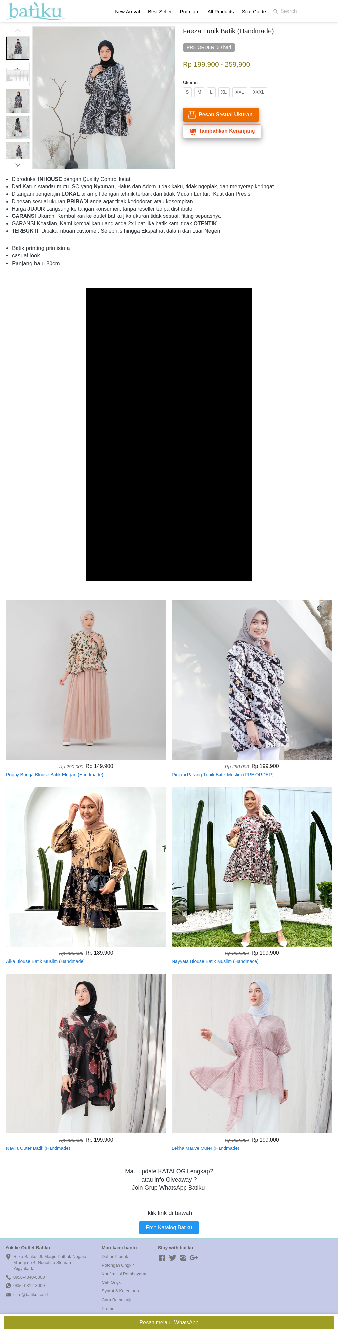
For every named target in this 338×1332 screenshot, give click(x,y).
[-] (162, 1258)
